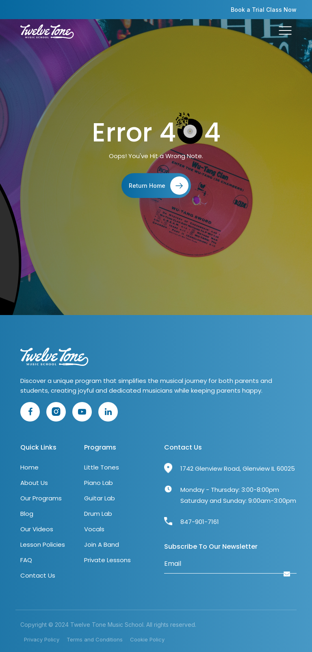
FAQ (26, 560)
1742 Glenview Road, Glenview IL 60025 (237, 468)
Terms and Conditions (95, 639)
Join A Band (101, 544)
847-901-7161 (199, 521)
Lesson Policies (42, 544)
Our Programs (41, 498)
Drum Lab (98, 513)
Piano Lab (98, 482)
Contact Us (37, 575)
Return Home (158, 185)
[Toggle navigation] (285, 32)
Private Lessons (107, 560)
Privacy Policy (41, 639)
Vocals (94, 529)
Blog (26, 513)
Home (29, 467)
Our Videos (36, 529)
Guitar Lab (99, 498)
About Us (34, 482)
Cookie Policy (147, 639)
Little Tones (101, 467)
